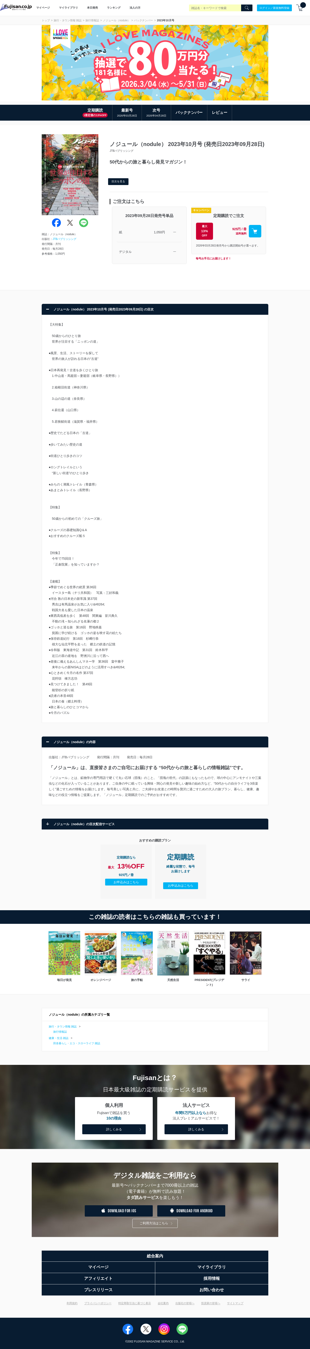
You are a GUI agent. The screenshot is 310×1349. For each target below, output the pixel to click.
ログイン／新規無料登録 (274, 7)
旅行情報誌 (92, 20)
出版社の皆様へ (184, 1303)
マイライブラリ (68, 7)
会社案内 (163, 1303)
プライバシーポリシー (97, 1303)
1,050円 (159, 232)
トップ (46, 20)
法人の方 (135, 7)
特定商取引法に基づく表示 (134, 1303)
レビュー (219, 112)
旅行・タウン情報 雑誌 (68, 20)
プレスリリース (98, 1290)
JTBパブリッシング (64, 239)
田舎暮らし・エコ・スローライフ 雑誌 (76, 1043)
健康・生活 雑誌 (58, 1038)
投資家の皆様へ (210, 1303)
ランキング (114, 7)
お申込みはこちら (126, 882)
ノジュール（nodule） (116, 20)
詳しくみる (124, 1129)
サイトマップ (235, 1303)
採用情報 (211, 1278)
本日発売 (92, 7)
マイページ (43, 7)
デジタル (125, 252)
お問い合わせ (211, 1290)
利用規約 (72, 1303)
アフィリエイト (98, 1278)
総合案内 (155, 1256)
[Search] (246, 8)
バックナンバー (143, 20)
